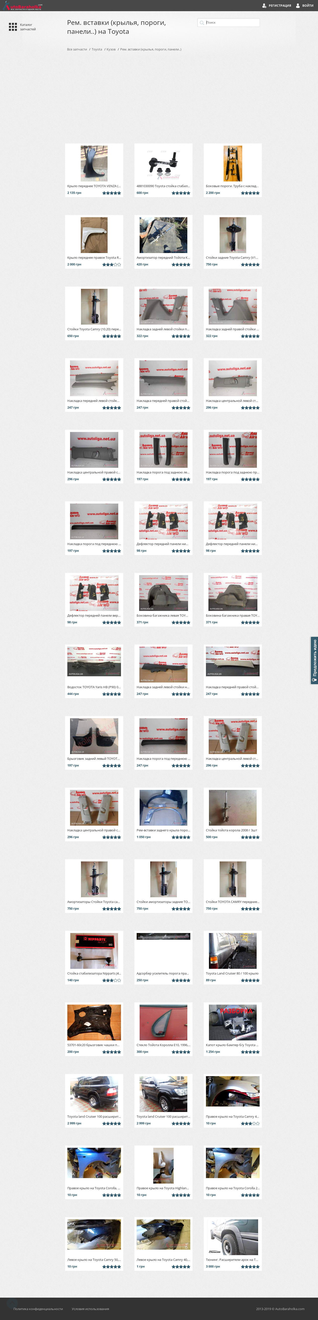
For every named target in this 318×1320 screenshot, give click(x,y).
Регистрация (280, 5)
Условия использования (90, 1309)
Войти (308, 5)
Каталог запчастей (28, 26)
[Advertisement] (159, 97)
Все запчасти (77, 49)
